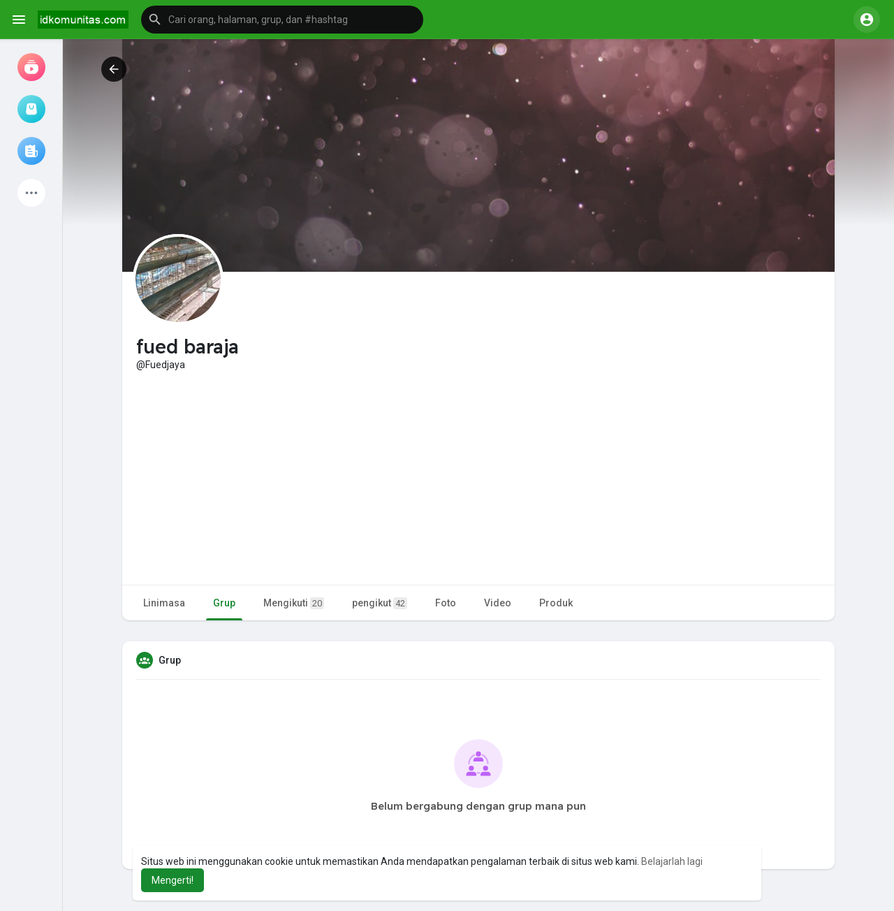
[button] (282, 20)
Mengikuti (293, 603)
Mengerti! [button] (172, 880)
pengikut (379, 603)
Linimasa (164, 602)
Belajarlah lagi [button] (672, 861)
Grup (224, 602)
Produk (556, 602)
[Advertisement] (478, 476)
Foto (445, 602)
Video (497, 602)
